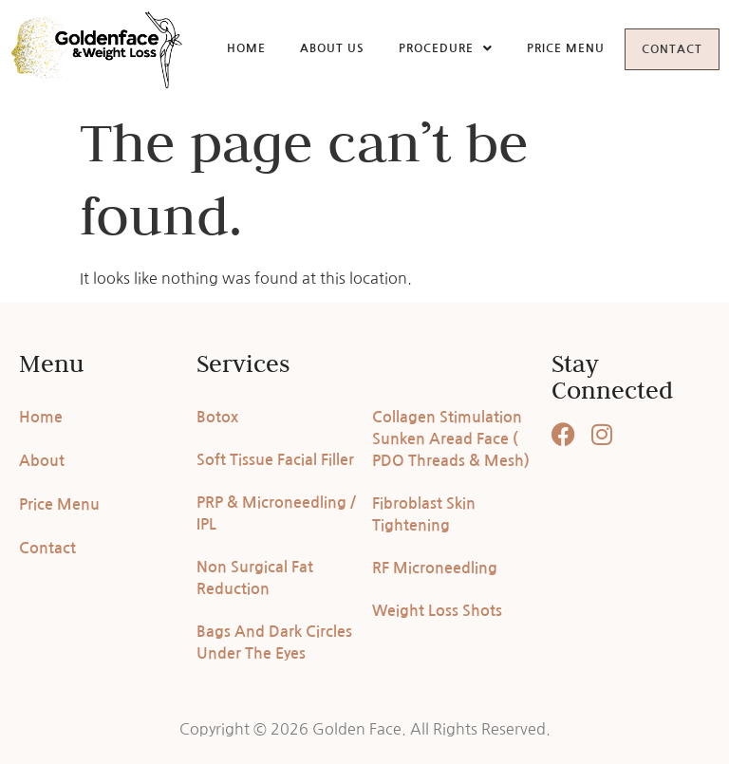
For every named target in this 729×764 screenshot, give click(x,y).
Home (229, 47)
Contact (663, 49)
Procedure (429, 47)
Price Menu (549, 47)
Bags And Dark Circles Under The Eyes (274, 642)
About (42, 461)
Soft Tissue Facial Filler (275, 460)
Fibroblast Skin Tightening (424, 514)
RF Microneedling (434, 568)
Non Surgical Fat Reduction (254, 578)
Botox (217, 417)
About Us (315, 47)
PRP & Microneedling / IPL (276, 513)
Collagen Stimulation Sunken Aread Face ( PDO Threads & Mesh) (451, 439)
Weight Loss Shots (437, 611)
